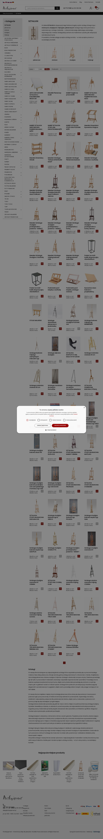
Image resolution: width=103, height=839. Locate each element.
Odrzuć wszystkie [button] (42, 425)
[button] (51, 430)
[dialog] (51, 419)
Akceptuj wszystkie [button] (60, 425)
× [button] (84, 407)
